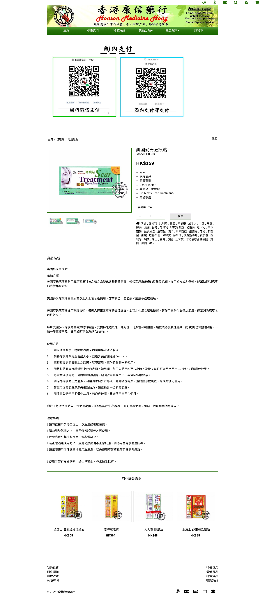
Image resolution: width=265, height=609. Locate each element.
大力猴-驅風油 (153, 529)
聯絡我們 (93, 30)
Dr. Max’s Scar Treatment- (156, 193)
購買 (180, 216)
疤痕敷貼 (145, 180)
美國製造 (145, 197)
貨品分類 (146, 30)
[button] (204, 2)
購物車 (198, 30)
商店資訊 (172, 30)
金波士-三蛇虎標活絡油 (69, 529)
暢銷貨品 (212, 580)
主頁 (66, 30)
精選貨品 (212, 576)
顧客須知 (53, 571)
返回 (214, 138)
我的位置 (53, 567)
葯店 (142, 172)
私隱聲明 (53, 580)
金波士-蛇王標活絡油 (196, 529)
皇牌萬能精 (111, 529)
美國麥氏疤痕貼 (149, 189)
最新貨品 (212, 571)
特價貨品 (119, 30)
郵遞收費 (53, 576)
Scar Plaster (147, 184)
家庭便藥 (145, 176)
